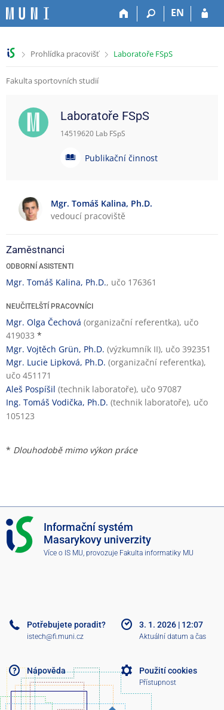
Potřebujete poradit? (66, 624)
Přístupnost (157, 682)
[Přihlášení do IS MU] (204, 13)
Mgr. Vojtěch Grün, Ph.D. (55, 349)
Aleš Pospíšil (31, 389)
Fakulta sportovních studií (52, 80)
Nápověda (46, 670)
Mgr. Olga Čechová (43, 322)
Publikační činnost (121, 158)
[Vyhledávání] (150, 13)
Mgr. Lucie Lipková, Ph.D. (56, 362)
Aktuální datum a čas (172, 636)
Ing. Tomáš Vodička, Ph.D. (57, 402)
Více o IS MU (63, 553)
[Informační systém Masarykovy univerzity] (27, 13)
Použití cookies (168, 670)
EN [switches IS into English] (177, 12)
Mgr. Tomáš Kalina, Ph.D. (56, 282)
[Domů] (124, 13)
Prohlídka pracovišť (64, 53)
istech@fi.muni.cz (55, 636)
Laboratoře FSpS (143, 53)
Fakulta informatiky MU (156, 553)
